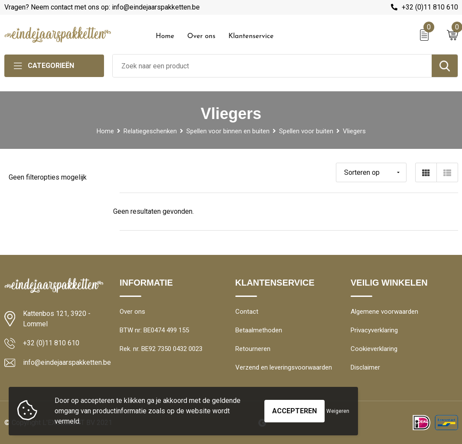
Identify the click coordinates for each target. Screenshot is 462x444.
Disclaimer (365, 367)
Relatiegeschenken (150, 131)
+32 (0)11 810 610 (430, 7)
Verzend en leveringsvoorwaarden (283, 367)
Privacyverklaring (374, 330)
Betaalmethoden (258, 330)
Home (165, 36)
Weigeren (337, 411)
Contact (246, 311)
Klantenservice (251, 36)
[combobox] (272, 66)
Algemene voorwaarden (384, 311)
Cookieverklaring (374, 349)
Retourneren (252, 349)
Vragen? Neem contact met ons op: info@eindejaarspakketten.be (102, 7)
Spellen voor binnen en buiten (228, 131)
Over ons (201, 36)
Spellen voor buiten (306, 131)
